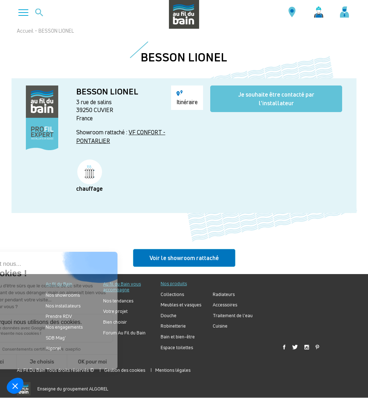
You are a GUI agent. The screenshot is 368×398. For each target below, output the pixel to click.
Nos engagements (64, 327)
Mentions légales (172, 370)
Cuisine (220, 326)
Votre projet (115, 311)
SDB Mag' (56, 337)
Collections (172, 294)
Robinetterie (173, 326)
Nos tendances (118, 300)
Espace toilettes (177, 347)
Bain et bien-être (178, 336)
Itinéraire (187, 98)
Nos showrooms (63, 295)
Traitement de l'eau (233, 315)
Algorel (53, 348)
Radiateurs (224, 294)
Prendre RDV (59, 316)
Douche (168, 315)
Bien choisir (115, 322)
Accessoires (225, 304)
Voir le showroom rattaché (184, 258)
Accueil (25, 30)
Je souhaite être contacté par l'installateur (276, 99)
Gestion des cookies (124, 370)
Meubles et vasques (181, 304)
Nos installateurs (63, 306)
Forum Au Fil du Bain (124, 332)
